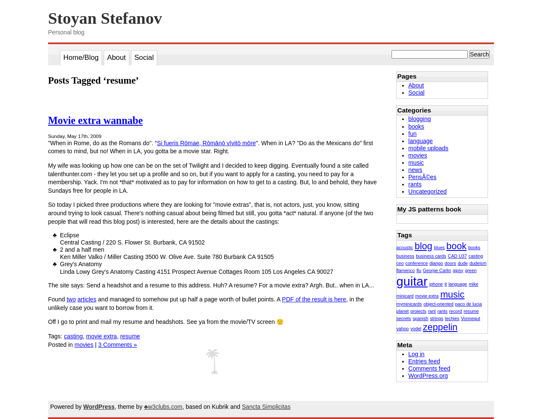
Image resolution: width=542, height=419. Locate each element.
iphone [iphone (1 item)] (436, 284)
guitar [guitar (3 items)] (412, 281)
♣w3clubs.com (163, 406)
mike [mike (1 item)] (474, 284)
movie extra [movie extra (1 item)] (427, 295)
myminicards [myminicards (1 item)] (409, 304)
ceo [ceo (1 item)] (400, 263)
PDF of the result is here (314, 299)
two (71, 299)
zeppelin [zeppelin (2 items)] (440, 327)
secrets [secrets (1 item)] (404, 318)
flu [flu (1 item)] (419, 270)
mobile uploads (428, 148)
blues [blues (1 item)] (439, 247)
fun (413, 133)
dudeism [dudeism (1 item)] (477, 263)
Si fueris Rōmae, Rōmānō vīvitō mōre (206, 143)
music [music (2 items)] (452, 294)
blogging (420, 118)
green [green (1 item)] (471, 270)
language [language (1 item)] (457, 284)
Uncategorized (428, 191)
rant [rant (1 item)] (432, 311)
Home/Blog (81, 57)
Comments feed (430, 368)
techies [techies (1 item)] (452, 318)
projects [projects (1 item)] (418, 311)
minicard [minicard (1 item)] (405, 295)
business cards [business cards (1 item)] (431, 256)
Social (144, 57)
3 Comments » (117, 344)
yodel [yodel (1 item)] (415, 328)
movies (83, 344)
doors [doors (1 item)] (450, 263)
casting (73, 336)
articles (86, 299)
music (416, 162)
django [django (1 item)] (436, 263)
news (416, 169)
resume (130, 336)
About (116, 57)
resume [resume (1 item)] (471, 311)
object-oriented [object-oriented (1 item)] (438, 304)
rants (415, 184)
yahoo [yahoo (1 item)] (403, 328)
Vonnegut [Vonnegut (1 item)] (470, 318)
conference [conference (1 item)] (417, 263)
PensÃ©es (423, 177)
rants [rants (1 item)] (442, 311)
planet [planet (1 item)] (403, 311)
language (421, 141)
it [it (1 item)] (446, 284)
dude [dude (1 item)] (463, 263)
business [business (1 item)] (405, 256)
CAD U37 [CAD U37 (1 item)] (457, 256)
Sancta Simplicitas (266, 406)
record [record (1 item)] (455, 311)
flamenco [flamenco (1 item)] (406, 270)
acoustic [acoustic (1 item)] (405, 247)
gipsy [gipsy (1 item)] (458, 270)
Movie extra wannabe (95, 120)
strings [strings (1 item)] (436, 318)
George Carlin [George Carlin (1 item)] (437, 270)
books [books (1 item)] (474, 247)
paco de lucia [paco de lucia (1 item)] (468, 304)
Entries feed (424, 361)
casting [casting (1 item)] (475, 256)
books (416, 126)
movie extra (101, 336)
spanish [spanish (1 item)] (420, 318)
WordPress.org (428, 375)
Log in (417, 354)
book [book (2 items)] (456, 246)
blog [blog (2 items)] (423, 246)
